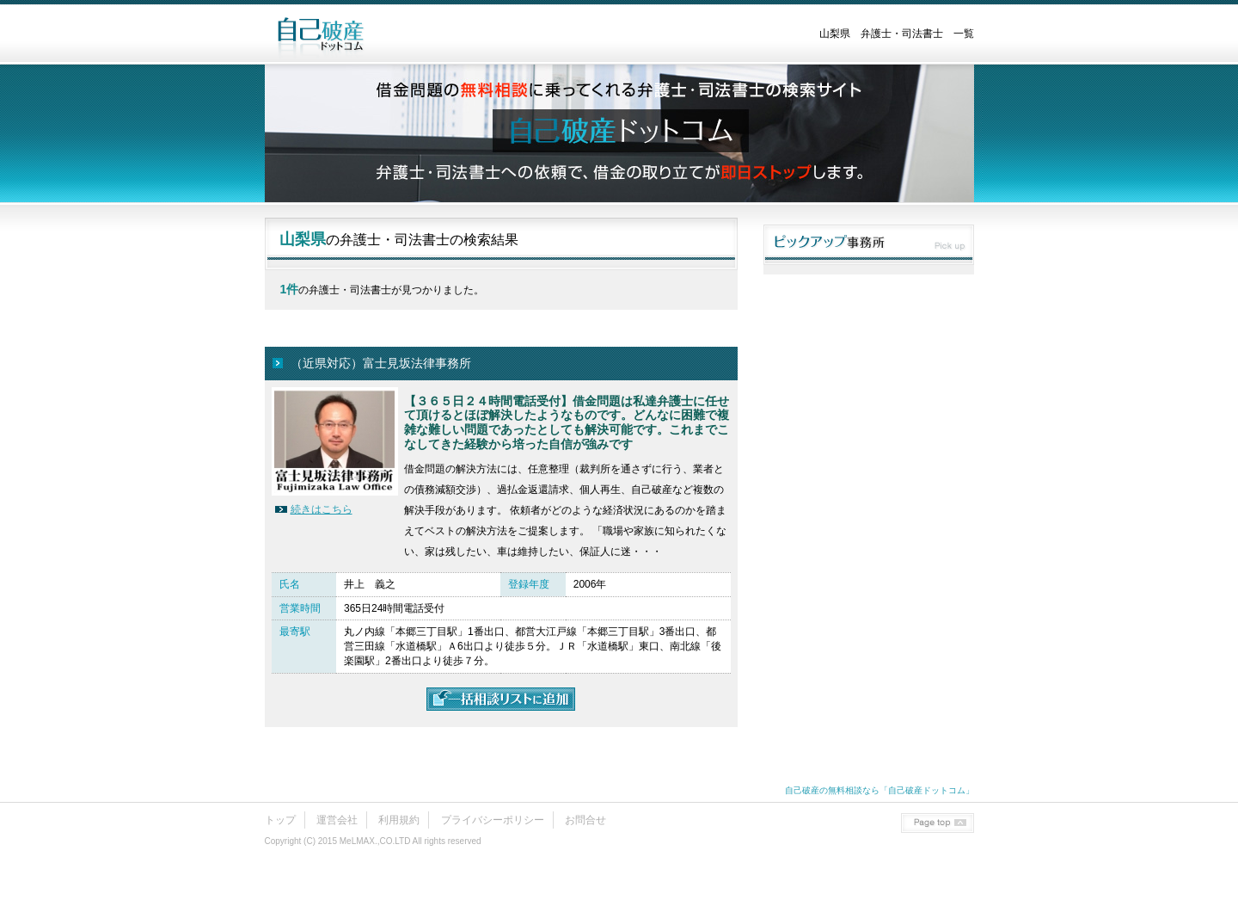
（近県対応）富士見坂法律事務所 (381, 363)
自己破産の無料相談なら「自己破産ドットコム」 (879, 790)
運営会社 (337, 820)
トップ (280, 820)
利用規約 (399, 820)
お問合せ (585, 820)
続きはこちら (321, 509)
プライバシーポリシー (492, 820)
